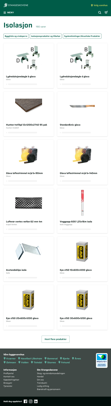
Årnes (76, 358)
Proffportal (8, 373)
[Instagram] (30, 401)
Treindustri (42, 382)
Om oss (40, 379)
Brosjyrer (7, 382)
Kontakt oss (8, 376)
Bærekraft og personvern (48, 389)
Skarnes (50, 362)
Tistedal (36, 362)
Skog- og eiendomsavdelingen (51, 373)
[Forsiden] (15, 5)
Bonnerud (51, 358)
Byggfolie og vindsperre (16, 36)
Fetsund (64, 362)
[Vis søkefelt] (99, 12)
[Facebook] (25, 401)
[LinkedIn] (36, 401)
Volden (23, 362)
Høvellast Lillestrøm (30, 358)
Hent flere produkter (55, 339)
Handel (40, 376)
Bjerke (65, 358)
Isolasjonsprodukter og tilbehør (45, 36)
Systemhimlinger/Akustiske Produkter (82, 36)
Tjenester (7, 386)
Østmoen (9, 362)
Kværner (9, 358)
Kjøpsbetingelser (11, 379)
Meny (8, 12)
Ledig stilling (43, 386)
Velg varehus (99, 5)
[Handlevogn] (106, 12)
